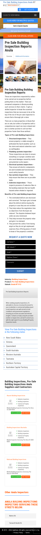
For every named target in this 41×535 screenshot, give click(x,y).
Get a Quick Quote (20, 26)
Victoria (9, 342)
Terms (27, 533)
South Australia (12, 350)
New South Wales (13, 337)
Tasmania (10, 359)
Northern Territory (13, 363)
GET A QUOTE (26, 9)
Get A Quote (26, 413)
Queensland (11, 346)
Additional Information (22, 56)
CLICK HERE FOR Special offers (20, 36)
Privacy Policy (18, 533)
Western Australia (13, 354)
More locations (13, 5)
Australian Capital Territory (17, 367)
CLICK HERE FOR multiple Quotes (20, 20)
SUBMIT (20, 271)
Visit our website (16, 413)
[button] (7, 79)
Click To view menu (11, 15)
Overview (9, 56)
